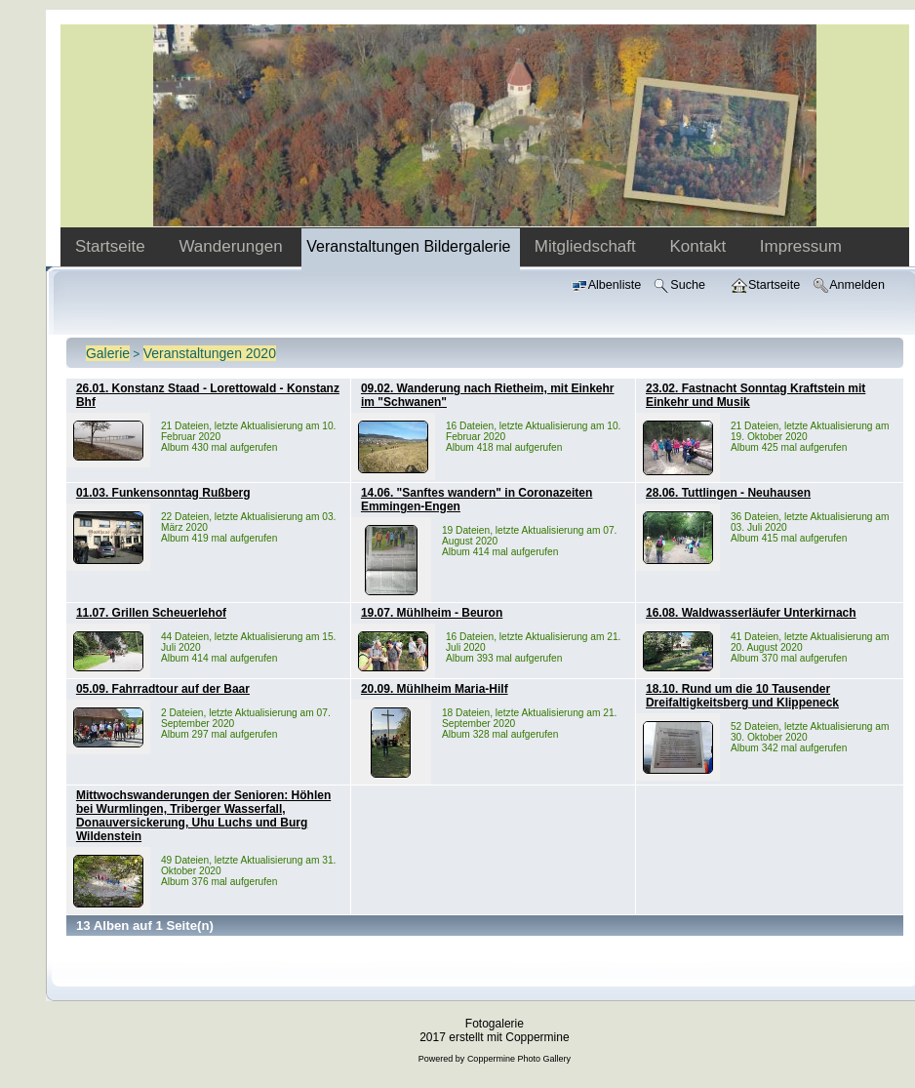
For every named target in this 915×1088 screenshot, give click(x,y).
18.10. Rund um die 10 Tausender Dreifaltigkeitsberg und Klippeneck (742, 695)
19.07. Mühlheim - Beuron (431, 613)
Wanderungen (233, 246)
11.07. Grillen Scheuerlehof (151, 613)
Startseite (112, 246)
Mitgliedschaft (588, 246)
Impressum (801, 246)
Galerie (108, 353)
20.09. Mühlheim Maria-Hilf (434, 689)
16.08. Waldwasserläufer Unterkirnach (751, 613)
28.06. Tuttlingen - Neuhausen (728, 493)
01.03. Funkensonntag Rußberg (163, 493)
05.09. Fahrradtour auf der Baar (163, 689)
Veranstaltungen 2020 (209, 353)
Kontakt (699, 246)
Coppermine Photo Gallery (519, 1059)
